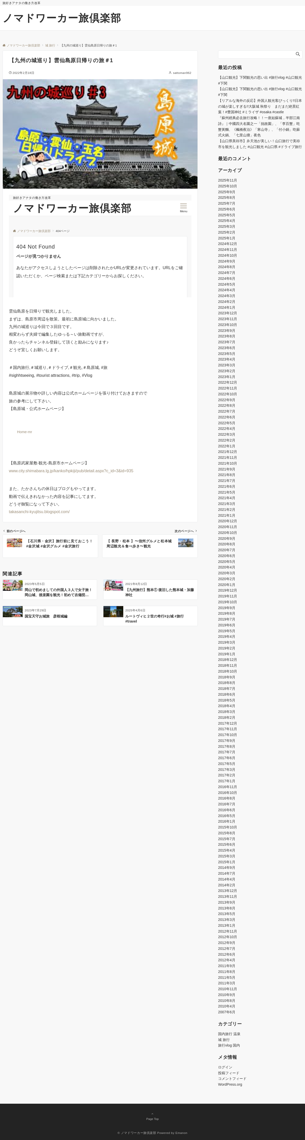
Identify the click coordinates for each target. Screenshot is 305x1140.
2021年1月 (226, 515)
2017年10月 (227, 735)
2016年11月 (227, 787)
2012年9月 (226, 943)
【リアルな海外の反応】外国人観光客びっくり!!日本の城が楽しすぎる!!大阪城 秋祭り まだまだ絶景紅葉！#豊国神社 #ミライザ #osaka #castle (260, 106)
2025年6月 (226, 209)
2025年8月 (226, 198)
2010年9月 (226, 995)
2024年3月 (226, 296)
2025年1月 (226, 238)
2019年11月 (227, 596)
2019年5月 (226, 631)
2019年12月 (227, 590)
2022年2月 (226, 440)
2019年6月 (226, 625)
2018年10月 (227, 671)
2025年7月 (226, 203)
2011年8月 (226, 972)
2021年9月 (226, 469)
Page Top (152, 1116)
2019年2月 (226, 648)
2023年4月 (226, 359)
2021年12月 (227, 452)
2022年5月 (226, 423)
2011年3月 (226, 983)
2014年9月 (226, 868)
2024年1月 (226, 307)
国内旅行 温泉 (229, 1034)
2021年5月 (226, 492)
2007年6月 (226, 1012)
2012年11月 (227, 931)
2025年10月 (227, 186)
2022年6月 (226, 417)
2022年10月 (227, 394)
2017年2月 (226, 775)
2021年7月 (226, 481)
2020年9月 (226, 538)
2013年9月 (226, 902)
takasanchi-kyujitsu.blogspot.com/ (39, 512)
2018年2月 (226, 717)
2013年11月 (227, 896)
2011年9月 (226, 966)
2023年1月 (226, 377)
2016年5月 (226, 816)
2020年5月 (226, 562)
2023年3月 (226, 365)
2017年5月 (226, 764)
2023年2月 (226, 371)
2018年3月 (226, 712)
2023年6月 (226, 348)
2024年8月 (226, 267)
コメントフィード (232, 1079)
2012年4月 (226, 960)
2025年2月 (226, 232)
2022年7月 (226, 411)
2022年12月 (227, 382)
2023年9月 (226, 331)
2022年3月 (226, 434)
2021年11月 (227, 457)
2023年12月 (227, 313)
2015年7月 (226, 839)
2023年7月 (226, 342)
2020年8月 (226, 544)
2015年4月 (226, 850)
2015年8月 (226, 833)
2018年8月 (226, 683)
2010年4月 (226, 1006)
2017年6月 (226, 758)
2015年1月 (226, 862)
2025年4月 (226, 221)
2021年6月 (226, 486)
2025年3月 (226, 226)
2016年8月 (226, 798)
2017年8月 (226, 746)
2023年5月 (226, 354)
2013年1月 (226, 925)
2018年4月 (226, 706)
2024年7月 (226, 273)
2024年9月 (226, 261)
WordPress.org (230, 1084)
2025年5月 (226, 215)
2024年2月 (226, 302)
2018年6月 (226, 694)
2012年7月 (226, 949)
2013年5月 (226, 914)
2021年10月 (227, 463)
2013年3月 (226, 920)
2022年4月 (226, 429)
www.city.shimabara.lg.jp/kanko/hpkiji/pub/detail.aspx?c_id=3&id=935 (71, 471)
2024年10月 (227, 255)
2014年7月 (226, 873)
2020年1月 (226, 585)
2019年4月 (226, 636)
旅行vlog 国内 (229, 1045)
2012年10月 (227, 937)
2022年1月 (226, 446)
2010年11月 (227, 989)
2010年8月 (226, 1001)
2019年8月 (226, 613)
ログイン (225, 1067)
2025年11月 (227, 180)
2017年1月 (226, 781)
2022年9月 (226, 400)
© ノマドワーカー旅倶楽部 (137, 1132)
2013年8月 (226, 908)
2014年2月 (226, 885)
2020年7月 (226, 550)
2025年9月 (226, 192)
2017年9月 (226, 741)
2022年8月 (226, 405)
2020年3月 (226, 573)
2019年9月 (226, 608)
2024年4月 (226, 290)
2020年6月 (226, 556)
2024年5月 (226, 284)
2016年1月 (226, 821)
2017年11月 (227, 729)
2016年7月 (226, 804)
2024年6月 (226, 278)
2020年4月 (226, 567)
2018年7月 (226, 689)
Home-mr (24, 432)
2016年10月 (227, 793)
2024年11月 (227, 250)
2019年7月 (226, 619)
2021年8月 (226, 475)
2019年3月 (226, 642)
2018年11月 (227, 665)
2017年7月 (226, 752)
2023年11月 (227, 319)
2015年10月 (227, 827)
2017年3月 (226, 770)
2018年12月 (227, 660)
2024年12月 (227, 244)
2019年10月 (227, 602)
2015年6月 (226, 844)
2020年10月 (227, 533)
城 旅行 (224, 1040)
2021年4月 (226, 498)
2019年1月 (226, 654)
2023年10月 (227, 325)
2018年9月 (226, 677)
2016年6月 (226, 810)
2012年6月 (226, 954)
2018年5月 (226, 700)
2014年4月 (226, 879)
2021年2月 (226, 510)
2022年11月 (227, 388)
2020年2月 (226, 579)
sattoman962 (182, 72)
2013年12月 (227, 891)
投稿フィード (228, 1073)
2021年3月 (226, 504)
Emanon (181, 1132)
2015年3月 (226, 856)
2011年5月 (226, 977)
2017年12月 (227, 723)
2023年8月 (226, 336)
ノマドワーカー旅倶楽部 (62, 18)
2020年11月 (227, 527)
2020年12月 (227, 521)
